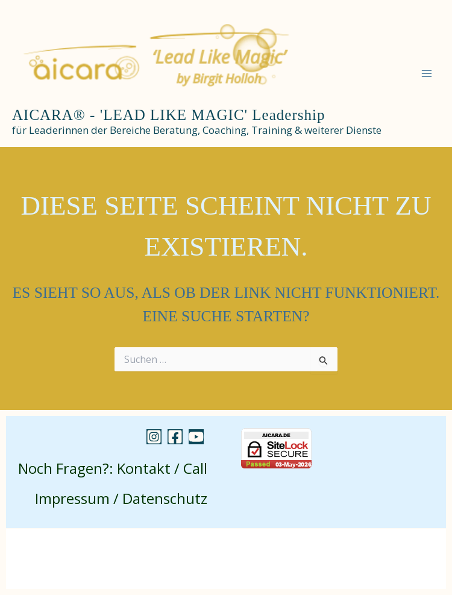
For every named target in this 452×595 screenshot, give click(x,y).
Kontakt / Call (162, 468)
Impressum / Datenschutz (121, 498)
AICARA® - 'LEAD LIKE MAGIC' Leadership (168, 115)
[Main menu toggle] (426, 73)
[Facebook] (175, 436)
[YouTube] (196, 436)
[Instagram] (154, 436)
